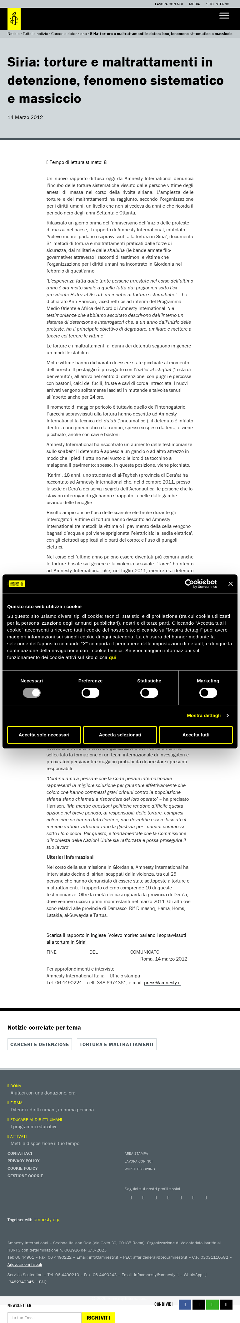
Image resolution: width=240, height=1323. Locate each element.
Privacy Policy (23, 1160)
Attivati (17, 1136)
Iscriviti (98, 1317)
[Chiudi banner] (230, 584)
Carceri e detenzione (69, 33)
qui (113, 657)
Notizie (14, 33)
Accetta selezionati (120, 734)
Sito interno (217, 4)
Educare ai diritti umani (35, 1119)
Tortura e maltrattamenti (117, 1044)
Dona (14, 1086)
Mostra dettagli (204, 715)
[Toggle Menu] (224, 15)
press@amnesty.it (162, 982)
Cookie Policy (23, 1168)
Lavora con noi (169, 4)
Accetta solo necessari (44, 734)
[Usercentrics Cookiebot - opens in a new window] (189, 583)
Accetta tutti (196, 734)
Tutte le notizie (35, 33)
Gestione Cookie (25, 1175)
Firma (15, 1102)
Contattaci (20, 1153)
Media (194, 4)
